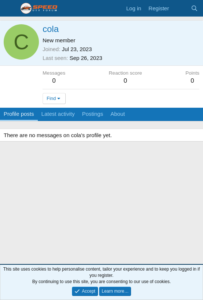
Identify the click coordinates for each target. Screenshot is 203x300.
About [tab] (117, 114)
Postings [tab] (92, 114)
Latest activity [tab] (58, 114)
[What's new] (180, 8)
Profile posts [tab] (19, 114)
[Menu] (10, 8)
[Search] (194, 8)
